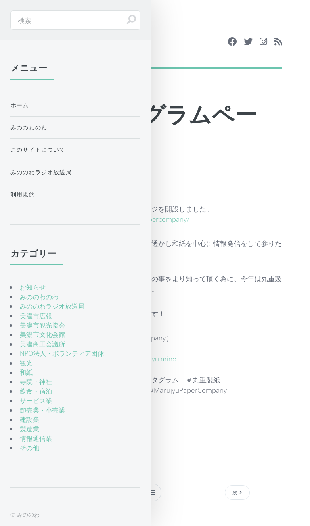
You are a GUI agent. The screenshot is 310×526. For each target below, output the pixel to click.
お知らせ (33, 287)
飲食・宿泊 (36, 391)
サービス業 (36, 400)
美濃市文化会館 (42, 334)
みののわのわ (28, 127)
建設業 (29, 419)
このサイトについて (38, 149)
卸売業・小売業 (42, 410)
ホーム (19, 105)
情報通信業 (36, 438)
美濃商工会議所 (42, 344)
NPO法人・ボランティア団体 (62, 353)
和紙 (26, 372)
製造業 (29, 428)
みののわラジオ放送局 (41, 172)
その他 (29, 447)
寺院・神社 (36, 381)
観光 (26, 363)
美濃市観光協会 (42, 325)
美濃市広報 (36, 315)
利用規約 (22, 194)
